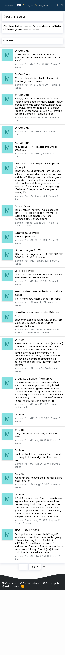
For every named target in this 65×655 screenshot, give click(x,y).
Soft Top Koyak (24, 336)
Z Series (26, 290)
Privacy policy (53, 648)
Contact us (11, 648)
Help (7, 651)
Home (16, 651)
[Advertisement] (32, 68)
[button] (3, 5)
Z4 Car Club (22, 116)
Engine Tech (21, 472)
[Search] (57, 5)
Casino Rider (22, 271)
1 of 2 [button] (23, 631)
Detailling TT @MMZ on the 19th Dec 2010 (37, 379)
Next (35, 631)
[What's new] (52, 5)
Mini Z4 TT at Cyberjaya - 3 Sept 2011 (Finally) (37, 230)
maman (19, 129)
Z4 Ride (19, 405)
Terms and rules (32, 648)
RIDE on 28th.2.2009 (27, 595)
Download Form (29, 29)
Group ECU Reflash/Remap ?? (33, 444)
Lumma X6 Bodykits (27, 298)
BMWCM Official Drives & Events (32, 397)
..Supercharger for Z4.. (28, 315)
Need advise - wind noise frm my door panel (38, 358)
